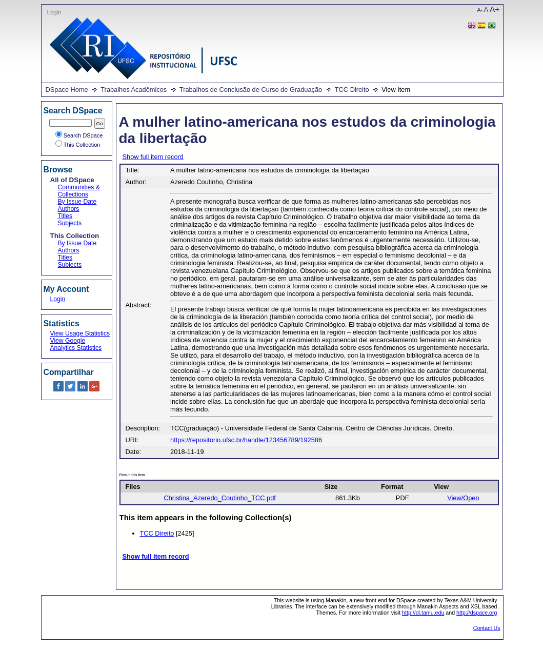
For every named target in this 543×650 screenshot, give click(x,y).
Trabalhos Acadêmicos (133, 89)
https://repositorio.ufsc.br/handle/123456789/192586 (246, 440)
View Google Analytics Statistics (76, 344)
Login (54, 12)
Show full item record (153, 157)
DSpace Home (67, 89)
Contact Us (486, 628)
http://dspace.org (476, 612)
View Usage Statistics (80, 333)
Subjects (70, 223)
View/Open (463, 498)
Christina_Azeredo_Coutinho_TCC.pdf (219, 498)
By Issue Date (77, 201)
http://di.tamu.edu (423, 612)
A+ (494, 9)
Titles (65, 216)
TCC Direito (352, 89)
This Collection (77, 145)
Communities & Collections (79, 191)
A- (479, 10)
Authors (68, 208)
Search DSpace (79, 135)
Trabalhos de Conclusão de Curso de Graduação (250, 89)
